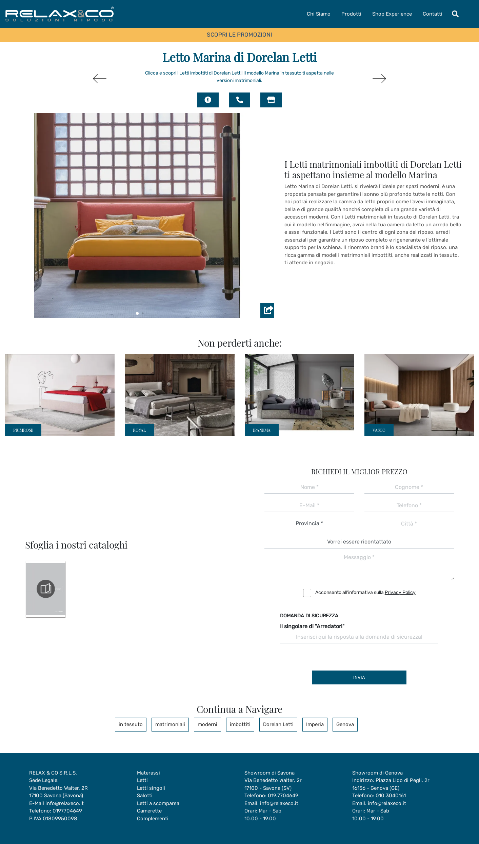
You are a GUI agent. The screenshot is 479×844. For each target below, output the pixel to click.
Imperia (315, 724)
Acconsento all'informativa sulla (365, 592)
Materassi (148, 773)
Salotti (145, 795)
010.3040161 (391, 795)
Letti (142, 780)
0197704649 (67, 811)
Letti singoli (151, 788)
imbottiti (240, 724)
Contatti (432, 14)
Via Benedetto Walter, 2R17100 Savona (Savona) (58, 792)
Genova (345, 724)
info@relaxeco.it (64, 803)
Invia (359, 677)
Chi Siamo (319, 14)
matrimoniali (170, 724)
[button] (137, 313)
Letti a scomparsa (158, 803)
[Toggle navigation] (455, 14)
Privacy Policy (400, 592)
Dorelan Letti (278, 724)
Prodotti (351, 14)
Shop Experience (392, 14)
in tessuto (131, 724)
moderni (207, 724)
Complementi (152, 819)
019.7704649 (283, 795)
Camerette (149, 811)
